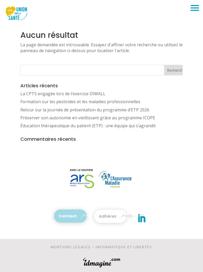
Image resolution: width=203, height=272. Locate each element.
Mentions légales (71, 248)
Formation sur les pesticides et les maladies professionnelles (80, 102)
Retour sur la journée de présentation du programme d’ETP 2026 (84, 110)
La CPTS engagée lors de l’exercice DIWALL (62, 94)
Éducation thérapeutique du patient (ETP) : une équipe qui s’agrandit (88, 126)
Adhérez (107, 216)
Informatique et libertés (124, 248)
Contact (68, 216)
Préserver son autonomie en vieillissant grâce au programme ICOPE (87, 118)
